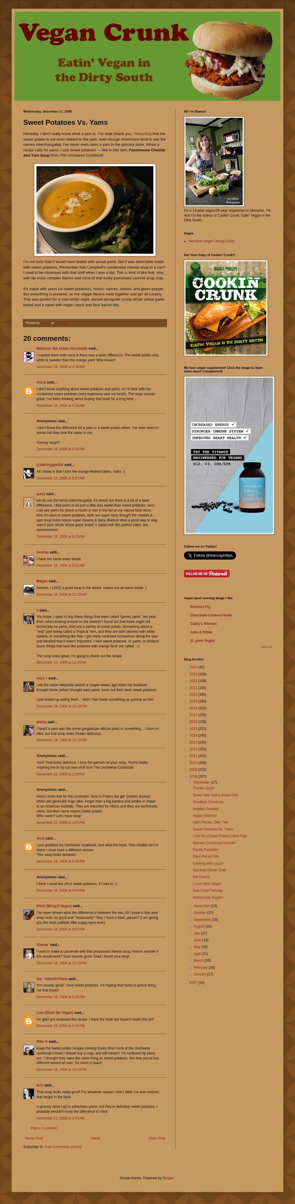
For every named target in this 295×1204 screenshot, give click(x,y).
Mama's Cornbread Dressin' (214, 843)
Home (95, 1138)
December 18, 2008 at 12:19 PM (62, 740)
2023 (194, 674)
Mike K (42, 1042)
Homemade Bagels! (208, 897)
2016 (194, 722)
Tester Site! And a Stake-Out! (215, 795)
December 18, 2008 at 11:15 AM (61, 595)
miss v (42, 678)
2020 (194, 695)
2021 (194, 688)
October (200, 913)
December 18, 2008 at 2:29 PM (61, 774)
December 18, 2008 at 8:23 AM (60, 536)
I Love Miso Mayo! (207, 884)
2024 (194, 667)
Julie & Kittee (201, 632)
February (201, 967)
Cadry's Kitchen (203, 624)
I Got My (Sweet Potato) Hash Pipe (220, 836)
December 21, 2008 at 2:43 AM (60, 1118)
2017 (194, 715)
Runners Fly (200, 607)
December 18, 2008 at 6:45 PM (61, 861)
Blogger (168, 1178)
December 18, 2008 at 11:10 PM (62, 963)
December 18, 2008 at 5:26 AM (60, 406)
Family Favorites (205, 850)
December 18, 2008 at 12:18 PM (62, 706)
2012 (194, 749)
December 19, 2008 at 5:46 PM (61, 1026)
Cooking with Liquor (208, 863)
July (197, 933)
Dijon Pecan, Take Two (210, 822)
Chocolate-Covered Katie (211, 615)
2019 (194, 701)
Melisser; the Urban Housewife (62, 348)
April (198, 954)
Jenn (41, 838)
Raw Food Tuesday (208, 890)
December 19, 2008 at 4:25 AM (60, 997)
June (198, 940)
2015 (194, 729)
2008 (194, 776)
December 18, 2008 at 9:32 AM (60, 565)
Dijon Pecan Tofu (206, 856)
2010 (194, 763)
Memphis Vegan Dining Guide (211, 241)
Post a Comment (44, 1128)
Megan (42, 581)
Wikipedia (141, 134)
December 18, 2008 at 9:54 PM (61, 890)
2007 (194, 983)
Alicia (41, 382)
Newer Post (34, 1138)
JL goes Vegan (202, 641)
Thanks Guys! (203, 788)
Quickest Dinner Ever (209, 870)
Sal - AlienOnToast (52, 979)
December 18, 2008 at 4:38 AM (60, 367)
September (203, 920)
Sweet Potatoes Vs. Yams (213, 829)
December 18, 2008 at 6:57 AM (60, 478)
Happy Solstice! (205, 816)
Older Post (156, 1138)
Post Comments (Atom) (63, 1147)
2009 (194, 769)
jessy (41, 494)
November (202, 906)
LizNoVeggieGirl (50, 465)
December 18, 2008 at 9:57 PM (61, 929)
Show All (266, 647)
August (200, 926)
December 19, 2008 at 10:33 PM (62, 1070)
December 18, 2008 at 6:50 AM (60, 449)
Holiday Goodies (205, 809)
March (199, 960)
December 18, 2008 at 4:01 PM (61, 823)
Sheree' (43, 945)
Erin (40, 1085)
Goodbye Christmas (208, 802)
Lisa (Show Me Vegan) (55, 1013)
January (200, 974)
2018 (194, 708)
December (202, 782)
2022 (194, 681)
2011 (194, 756)
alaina (41, 722)
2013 (194, 742)
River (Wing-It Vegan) (54, 906)
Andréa (42, 552)
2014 (194, 735)
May (197, 947)
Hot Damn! (201, 877)
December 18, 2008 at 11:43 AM (61, 662)
